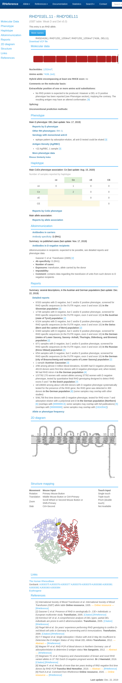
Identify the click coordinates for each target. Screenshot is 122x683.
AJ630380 (97, 584)
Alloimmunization (41, 226)
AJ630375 (44, 584)
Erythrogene (35, 590)
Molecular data (40, 46)
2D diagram (38, 417)
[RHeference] (42, 608)
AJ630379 (86, 584)
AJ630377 (65, 584)
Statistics (76, 4)
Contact (103, 4)
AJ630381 (107, 584)
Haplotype (37, 163)
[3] (106, 139)
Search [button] (90, 4)
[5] (116, 404)
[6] (37, 404)
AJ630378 (76, 584)
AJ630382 (34, 587)
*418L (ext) (49, 74)
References (38, 595)
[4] (85, 372)
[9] (88, 99)
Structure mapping (42, 483)
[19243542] (101, 407)
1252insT (47, 69)
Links (34, 574)
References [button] (41, 4)
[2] (72, 258)
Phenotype (37, 115)
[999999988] (56, 407)
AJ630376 (55, 584)
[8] (72, 391)
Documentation (60, 4)
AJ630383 (45, 587)
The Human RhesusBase (41, 581)
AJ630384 (55, 587)
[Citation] (88, 614)
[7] (77, 381)
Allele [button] (26, 4)
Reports (36, 283)
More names (37, 33)
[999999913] (59, 404)
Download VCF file (38, 41)
